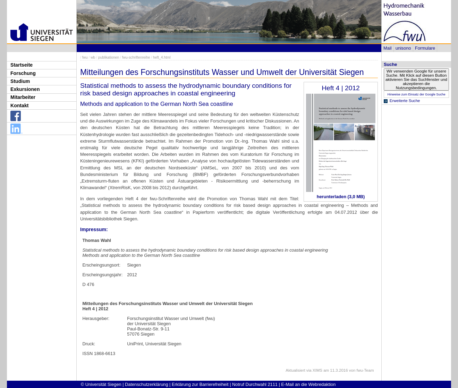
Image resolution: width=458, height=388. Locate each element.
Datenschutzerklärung (146, 384)
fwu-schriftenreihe (136, 57)
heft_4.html (162, 57)
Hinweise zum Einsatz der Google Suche (416, 94)
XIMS (317, 370)
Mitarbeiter (22, 97)
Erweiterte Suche (405, 101)
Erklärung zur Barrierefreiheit (200, 384)
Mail (387, 48)
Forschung (23, 73)
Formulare (425, 48)
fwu (85, 57)
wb (93, 57)
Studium (20, 81)
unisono (403, 48)
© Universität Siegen (101, 384)
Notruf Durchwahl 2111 (255, 384)
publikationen (108, 57)
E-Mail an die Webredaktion (308, 384)
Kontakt (19, 105)
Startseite (21, 65)
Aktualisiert (295, 370)
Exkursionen (25, 89)
